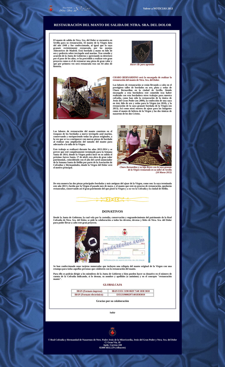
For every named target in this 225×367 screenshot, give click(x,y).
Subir (112, 312)
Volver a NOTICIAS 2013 (158, 8)
